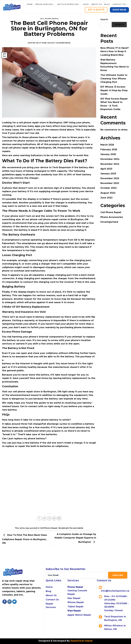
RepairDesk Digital (81, 640)
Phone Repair (75, 587)
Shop (86, 4)
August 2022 (107, 193)
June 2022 (106, 197)
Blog (107, 4)
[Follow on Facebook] (4, 601)
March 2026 (107, 144)
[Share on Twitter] (44, 518)
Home (30, 4)
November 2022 (109, 183)
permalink (78, 528)
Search (104, 19)
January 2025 (108, 154)
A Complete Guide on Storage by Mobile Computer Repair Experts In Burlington (75, 538)
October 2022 (108, 188)
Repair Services (45, 4)
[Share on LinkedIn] (59, 518)
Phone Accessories (111, 217)
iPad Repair (74, 610)
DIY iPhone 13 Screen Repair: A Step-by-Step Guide (114, 90)
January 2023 (108, 173)
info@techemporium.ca (115, 591)
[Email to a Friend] (49, 518)
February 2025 (108, 149)
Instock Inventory (69, 4)
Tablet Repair (75, 606)
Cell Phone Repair (49, 19)
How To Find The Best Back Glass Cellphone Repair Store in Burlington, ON (24, 539)
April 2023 (106, 169)
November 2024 (109, 164)
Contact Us (52, 599)
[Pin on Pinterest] (54, 518)
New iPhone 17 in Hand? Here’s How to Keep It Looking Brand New (114, 51)
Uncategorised (109, 222)
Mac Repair (74, 598)
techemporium (63, 43)
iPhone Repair (75, 602)
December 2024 (109, 159)
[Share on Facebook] (39, 518)
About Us (96, 4)
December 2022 (109, 178)
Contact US (120, 4)
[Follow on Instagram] (9, 601)
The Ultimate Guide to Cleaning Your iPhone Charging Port (113, 78)
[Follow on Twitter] (14, 601)
